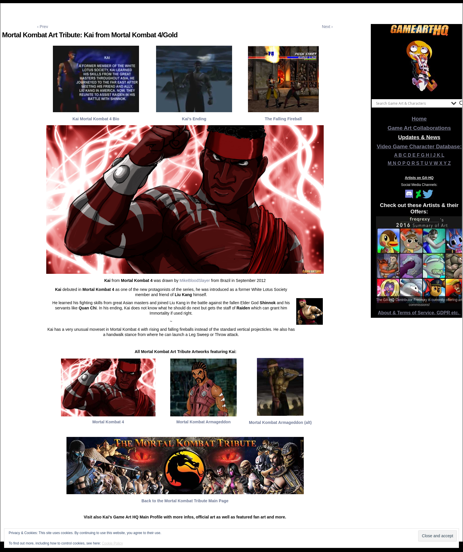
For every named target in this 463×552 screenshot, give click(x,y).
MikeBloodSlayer (194, 280)
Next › (327, 26)
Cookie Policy (112, 543)
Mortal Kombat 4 (108, 422)
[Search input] (412, 103)
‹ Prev (42, 26)
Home (419, 119)
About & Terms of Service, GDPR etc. (419, 312)
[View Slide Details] (419, 66)
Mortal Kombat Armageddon (203, 422)
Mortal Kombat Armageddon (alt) (280, 422)
